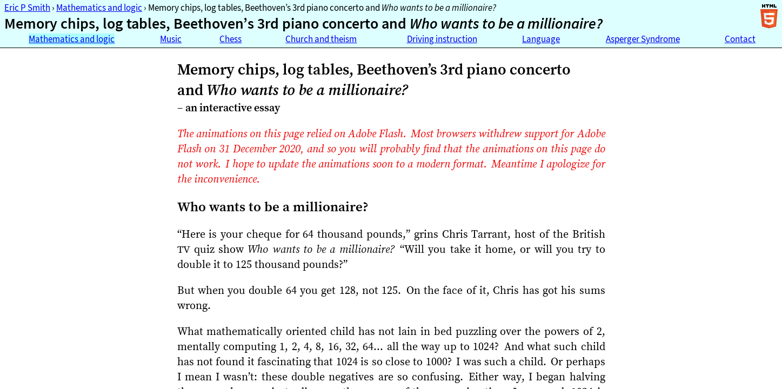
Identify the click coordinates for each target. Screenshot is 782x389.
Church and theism (321, 39)
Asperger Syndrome (643, 39)
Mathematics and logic (99, 8)
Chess (230, 39)
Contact (740, 39)
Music (171, 39)
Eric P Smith (27, 8)
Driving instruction (442, 39)
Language (541, 39)
